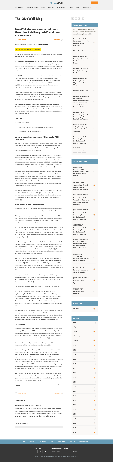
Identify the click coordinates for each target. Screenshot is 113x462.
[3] (52, 155)
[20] (57, 328)
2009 (74, 418)
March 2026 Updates (80, 51)
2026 (74, 323)
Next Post (57, 39)
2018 (74, 377)
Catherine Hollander (43, 44)
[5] (54, 166)
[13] (55, 248)
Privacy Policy (83, 441)
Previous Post (22, 39)
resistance (25, 155)
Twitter (85, 34)
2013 (74, 400)
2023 (74, 354)
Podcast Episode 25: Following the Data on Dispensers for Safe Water (80, 82)
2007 (74, 428)
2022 (74, 359)
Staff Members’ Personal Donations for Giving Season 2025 (81, 257)
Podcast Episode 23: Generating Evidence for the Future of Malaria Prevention (80, 140)
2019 (74, 373)
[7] (36, 185)
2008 (74, 423)
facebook (73, 18)
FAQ (52, 441)
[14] (41, 253)
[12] (28, 237)
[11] (58, 227)
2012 (74, 405)
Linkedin (45, 451)
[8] (39, 192)
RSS (90, 34)
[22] (49, 337)
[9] (21, 199)
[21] (55, 335)
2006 (74, 432)
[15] (25, 263)
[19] (34, 315)
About (71, 7)
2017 (74, 382)
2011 (74, 409)
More (51, 127)
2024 (74, 350)
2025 (74, 345)
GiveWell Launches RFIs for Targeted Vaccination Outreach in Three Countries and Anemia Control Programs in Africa (81, 102)
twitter (76, 18)
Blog (77, 7)
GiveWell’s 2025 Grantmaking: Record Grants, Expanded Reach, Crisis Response (80, 116)
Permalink (55, 384)
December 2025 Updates (81, 280)
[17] (33, 281)
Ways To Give (87, 7)
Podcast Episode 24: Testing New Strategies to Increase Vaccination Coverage (81, 128)
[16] (33, 279)
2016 (74, 386)
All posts (76, 308)
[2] (45, 148)
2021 (74, 364)
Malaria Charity (48, 384)
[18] (16, 305)
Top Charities (19, 7)
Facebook (79, 34)
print (79, 18)
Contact (31, 441)
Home (16, 14)
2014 (74, 396)
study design (30, 286)
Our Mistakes (61, 7)
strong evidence (55, 148)
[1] (42, 68)
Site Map (72, 441)
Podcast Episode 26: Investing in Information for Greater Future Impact (81, 60)
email (83, 18)
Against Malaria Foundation (25, 61)
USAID (43, 7)
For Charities (62, 441)
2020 (74, 368)
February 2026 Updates (81, 91)
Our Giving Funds (32, 7)
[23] (50, 368)
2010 (74, 414)
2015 (74, 391)
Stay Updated (42, 441)
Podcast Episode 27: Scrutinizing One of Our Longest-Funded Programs (81, 42)
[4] (60, 162)
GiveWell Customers (39, 384)
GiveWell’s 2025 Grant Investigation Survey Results (80, 71)
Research (51, 7)
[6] (28, 178)
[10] (58, 218)
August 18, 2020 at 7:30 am (32, 405)
